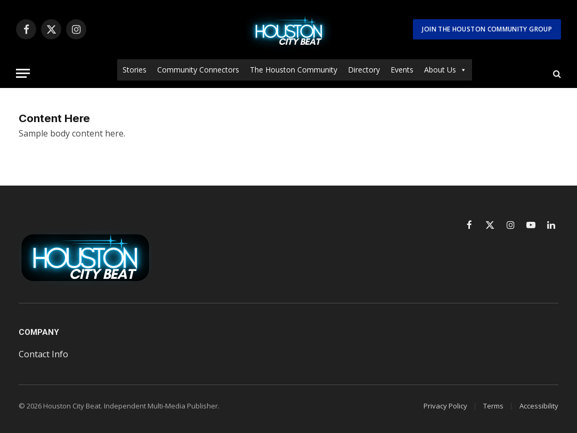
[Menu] (23, 73)
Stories (135, 70)
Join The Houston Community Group (487, 29)
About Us (445, 70)
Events (402, 70)
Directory (364, 70)
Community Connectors (198, 70)
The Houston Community (293, 70)
